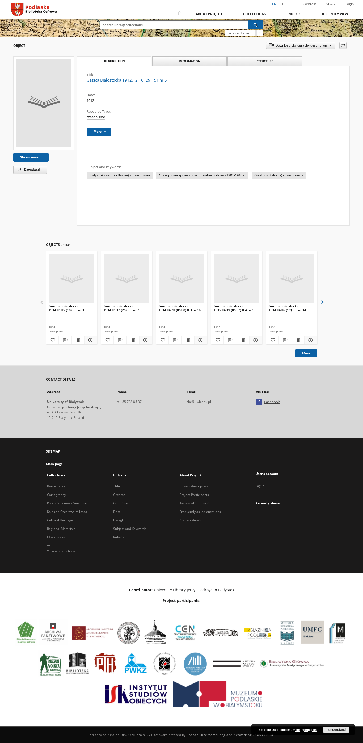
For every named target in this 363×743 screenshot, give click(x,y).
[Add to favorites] (343, 45)
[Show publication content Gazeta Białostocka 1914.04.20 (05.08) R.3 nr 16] (188, 340)
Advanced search (240, 33)
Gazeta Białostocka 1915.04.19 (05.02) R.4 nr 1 (234, 308)
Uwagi (118, 520)
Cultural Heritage (60, 520)
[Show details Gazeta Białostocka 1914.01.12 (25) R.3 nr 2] (145, 340)
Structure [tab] (265, 61)
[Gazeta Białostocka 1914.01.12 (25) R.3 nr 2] (126, 278)
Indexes (294, 14)
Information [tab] (189, 61)
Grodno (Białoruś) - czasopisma (278, 175)
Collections (255, 14)
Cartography (56, 494)
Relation (119, 537)
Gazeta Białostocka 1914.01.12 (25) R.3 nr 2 (121, 308)
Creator (119, 494)
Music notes (56, 537)
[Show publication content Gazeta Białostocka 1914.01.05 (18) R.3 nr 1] (78, 340)
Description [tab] (114, 61)
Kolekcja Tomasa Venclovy (67, 503)
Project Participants (194, 494)
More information (305, 729)
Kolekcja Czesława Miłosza (67, 511)
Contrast (309, 4)
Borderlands (56, 486)
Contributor (121, 503)
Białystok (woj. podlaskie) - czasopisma (119, 175)
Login (349, 4)
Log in (259, 485)
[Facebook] (259, 402)
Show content (31, 157)
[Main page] (179, 14)
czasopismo (96, 117)
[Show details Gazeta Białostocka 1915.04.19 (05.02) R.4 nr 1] (255, 340)
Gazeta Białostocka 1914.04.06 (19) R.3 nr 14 (287, 308)
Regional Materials (61, 528)
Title (116, 486)
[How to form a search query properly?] (259, 33)
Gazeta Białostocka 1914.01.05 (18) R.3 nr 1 (66, 308)
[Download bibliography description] (65, 340)
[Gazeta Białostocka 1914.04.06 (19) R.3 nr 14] (291, 278)
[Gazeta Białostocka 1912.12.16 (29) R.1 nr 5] (43, 103)
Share (330, 4)
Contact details (191, 520)
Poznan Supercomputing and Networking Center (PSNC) (231, 735)
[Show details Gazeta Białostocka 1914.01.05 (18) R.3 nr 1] (90, 340)
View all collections (61, 551)
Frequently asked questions (200, 511)
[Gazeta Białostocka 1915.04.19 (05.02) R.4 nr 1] (236, 278)
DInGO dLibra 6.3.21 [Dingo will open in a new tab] (136, 735)
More (306, 353)
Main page (54, 464)
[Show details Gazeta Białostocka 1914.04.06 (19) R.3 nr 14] (310, 340)
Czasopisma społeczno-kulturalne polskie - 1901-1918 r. (202, 175)
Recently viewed (337, 14)
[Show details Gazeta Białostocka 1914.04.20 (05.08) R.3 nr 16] (200, 340)
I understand (336, 730)
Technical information (196, 503)
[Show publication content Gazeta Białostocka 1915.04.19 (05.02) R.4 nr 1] (243, 340)
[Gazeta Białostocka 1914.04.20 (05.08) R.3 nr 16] (181, 278)
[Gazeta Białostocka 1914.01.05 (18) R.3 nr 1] (71, 278)
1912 (90, 100)
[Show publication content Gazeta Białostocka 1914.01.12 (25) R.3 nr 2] (133, 340)
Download (28, 170)
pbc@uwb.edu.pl (198, 401)
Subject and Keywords (129, 528)
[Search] (255, 24)
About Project (209, 14)
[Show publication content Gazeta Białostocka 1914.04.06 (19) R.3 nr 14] (298, 340)
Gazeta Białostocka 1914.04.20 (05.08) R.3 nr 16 (180, 308)
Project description (194, 486)
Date (116, 511)
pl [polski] (282, 4)
